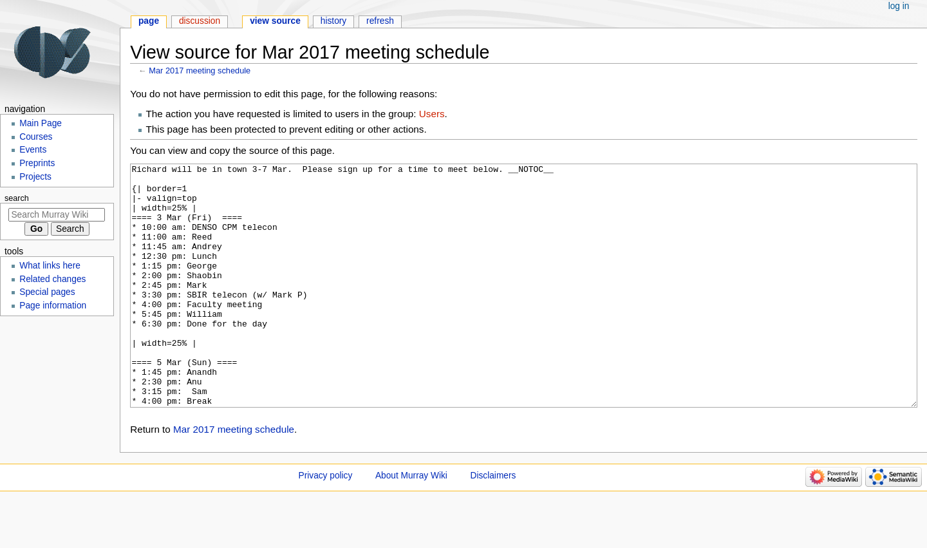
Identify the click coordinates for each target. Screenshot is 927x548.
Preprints (37, 163)
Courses (35, 137)
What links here (49, 265)
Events (32, 150)
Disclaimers (493, 524)
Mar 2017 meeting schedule (199, 70)
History (334, 21)
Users (432, 113)
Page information (52, 305)
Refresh (380, 21)
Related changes (52, 279)
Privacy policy (326, 524)
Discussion (199, 21)
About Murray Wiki (411, 524)
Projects (35, 177)
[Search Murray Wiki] (56, 215)
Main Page (40, 123)
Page (148, 21)
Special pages (47, 292)
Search (17, 198)
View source (275, 21)
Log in (899, 6)
